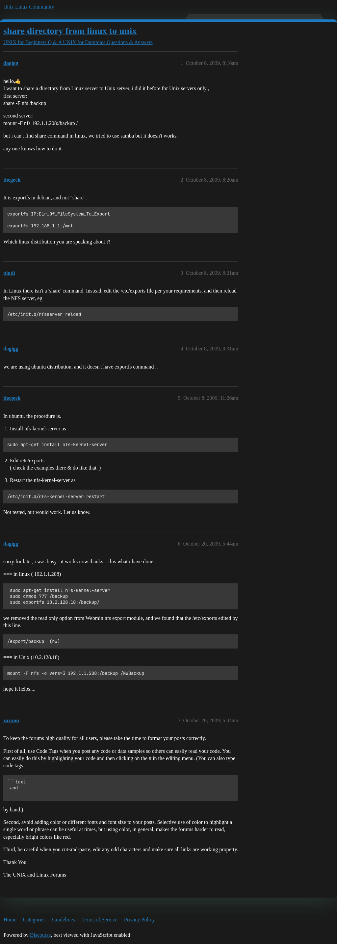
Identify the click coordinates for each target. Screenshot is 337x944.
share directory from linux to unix (70, 31)
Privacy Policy (139, 919)
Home (10, 919)
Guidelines (63, 919)
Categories (34, 919)
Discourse (40, 935)
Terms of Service (99, 919)
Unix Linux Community (28, 7)
